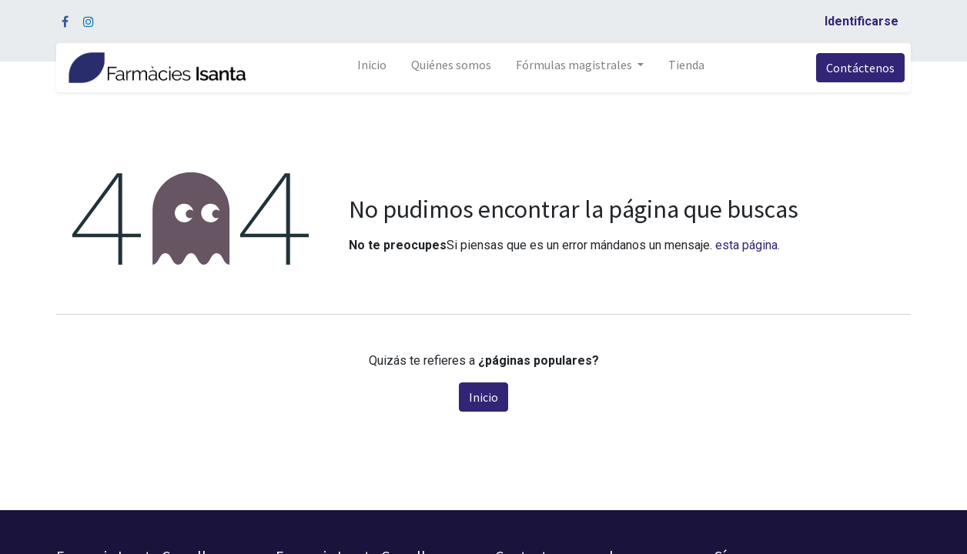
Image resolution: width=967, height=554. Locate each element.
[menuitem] (371, 67)
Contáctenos (860, 67)
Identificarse (861, 21)
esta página (746, 245)
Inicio (483, 397)
